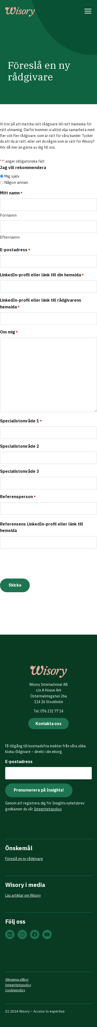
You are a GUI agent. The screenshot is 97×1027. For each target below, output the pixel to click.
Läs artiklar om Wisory (23, 895)
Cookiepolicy (15, 990)
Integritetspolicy (48, 809)
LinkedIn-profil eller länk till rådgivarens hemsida (40, 304)
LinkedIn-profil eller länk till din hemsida (42, 275)
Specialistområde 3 (19, 471)
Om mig (9, 332)
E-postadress (15, 250)
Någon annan (16, 182)
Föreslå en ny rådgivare (24, 858)
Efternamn (10, 237)
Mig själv (11, 176)
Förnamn (8, 215)
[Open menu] (88, 12)
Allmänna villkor (17, 979)
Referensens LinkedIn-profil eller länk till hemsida (41, 527)
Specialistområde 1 (21, 421)
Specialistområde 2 (19, 446)
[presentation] (39, 563)
